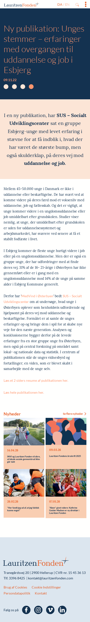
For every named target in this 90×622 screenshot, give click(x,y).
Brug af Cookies (15, 586)
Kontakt (41, 591)
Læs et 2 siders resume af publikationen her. (36, 380)
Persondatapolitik (17, 591)
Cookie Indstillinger (46, 586)
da (59, 4)
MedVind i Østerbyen (37, 296)
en (67, 4)
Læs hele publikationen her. (24, 392)
